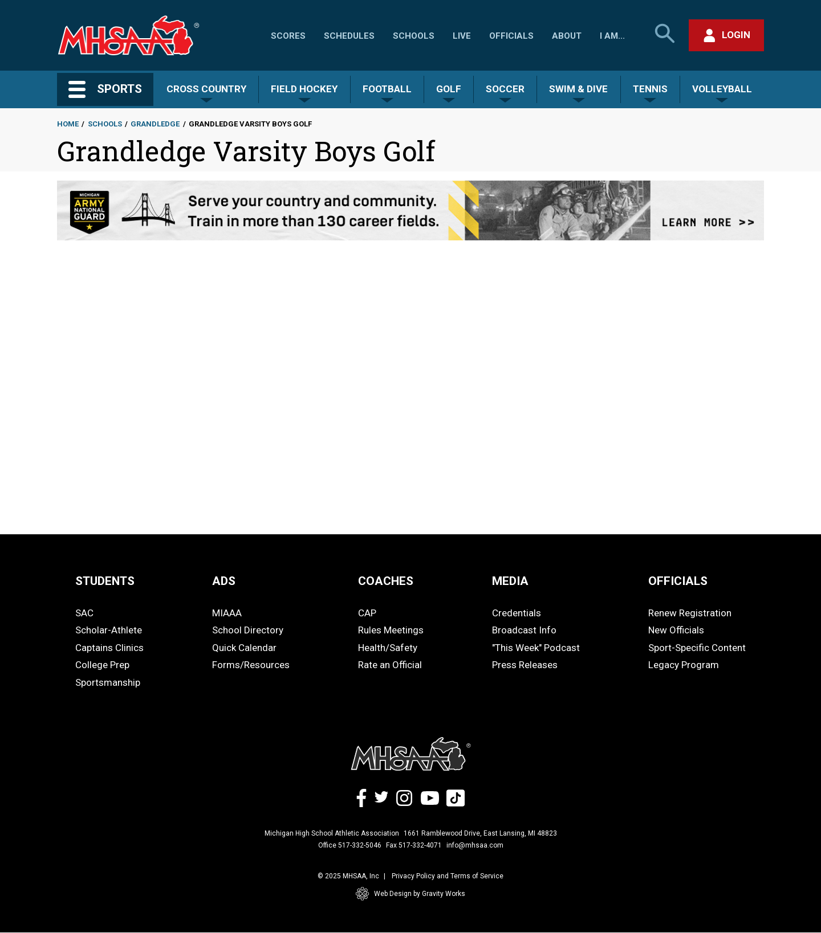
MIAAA (227, 613)
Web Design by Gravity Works (410, 894)
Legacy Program (683, 664)
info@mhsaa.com (474, 845)
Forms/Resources (251, 664)
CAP (367, 613)
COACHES (385, 581)
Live (462, 36)
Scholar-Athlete (108, 630)
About (567, 36)
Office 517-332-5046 (349, 845)
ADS (223, 581)
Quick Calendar (244, 647)
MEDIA (510, 581)
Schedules (349, 36)
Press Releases (525, 664)
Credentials (516, 613)
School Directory (247, 630)
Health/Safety (387, 647)
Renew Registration (689, 613)
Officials (511, 36)
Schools (413, 36)
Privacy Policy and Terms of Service (447, 876)
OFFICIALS (678, 581)
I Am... (612, 36)
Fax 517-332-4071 (414, 845)
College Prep (102, 664)
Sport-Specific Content (697, 647)
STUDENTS (105, 581)
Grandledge (155, 124)
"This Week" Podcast (536, 647)
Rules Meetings (391, 630)
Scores (288, 36)
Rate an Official (390, 664)
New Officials (676, 630)
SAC (84, 613)
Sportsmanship (107, 682)
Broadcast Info (524, 630)
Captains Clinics (109, 647)
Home (68, 124)
